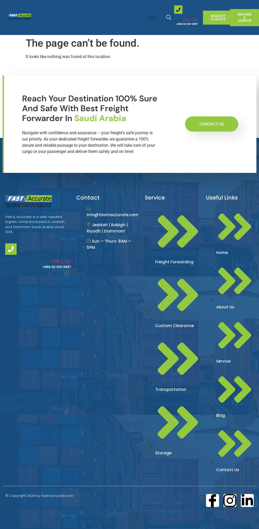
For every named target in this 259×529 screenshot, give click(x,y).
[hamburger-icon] (151, 17)
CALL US (190, 19)
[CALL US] (178, 9)
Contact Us (212, 124)
